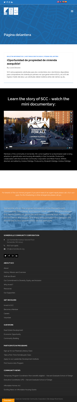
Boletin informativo (15, 56)
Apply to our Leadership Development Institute (21, 359)
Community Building (11, 338)
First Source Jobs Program (13, 363)
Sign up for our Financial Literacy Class (18, 351)
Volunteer (7, 318)
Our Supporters (9, 293)
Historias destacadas (34, 56)
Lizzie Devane (14, 68)
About (6, 268)
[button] (72, 11)
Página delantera (51, 56)
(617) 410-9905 (12, 246)
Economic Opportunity (12, 334)
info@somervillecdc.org (15, 249)
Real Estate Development (13, 330)
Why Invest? (8, 285)
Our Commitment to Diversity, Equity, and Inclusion (22, 280)
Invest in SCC (9, 305)
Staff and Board (9, 276)
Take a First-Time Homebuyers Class (17, 355)
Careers (6, 313)
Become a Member (11, 309)
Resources (8, 289)
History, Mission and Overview (15, 272)
